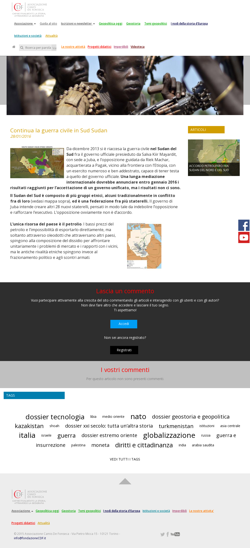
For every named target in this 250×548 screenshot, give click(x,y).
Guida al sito (48, 23)
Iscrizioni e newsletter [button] (78, 23)
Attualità (51, 36)
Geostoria (133, 23)
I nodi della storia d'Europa (189, 23)
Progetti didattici (99, 47)
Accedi (124, 323)
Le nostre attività (73, 47)
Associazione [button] (25, 23)
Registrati (124, 350)
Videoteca (138, 47)
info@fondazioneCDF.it (30, 538)
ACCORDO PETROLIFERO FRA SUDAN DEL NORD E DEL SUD (209, 168)
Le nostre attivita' (201, 511)
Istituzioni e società (28, 36)
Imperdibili (121, 47)
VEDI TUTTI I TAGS (125, 459)
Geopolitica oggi (110, 23)
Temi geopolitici (155, 23)
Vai (54, 48)
